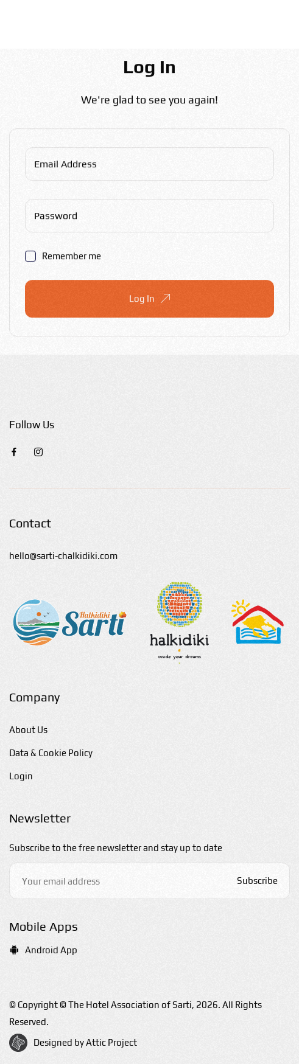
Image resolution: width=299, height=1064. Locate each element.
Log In (149, 299)
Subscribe (257, 880)
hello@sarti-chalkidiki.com (63, 556)
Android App (43, 950)
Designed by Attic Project (85, 1042)
